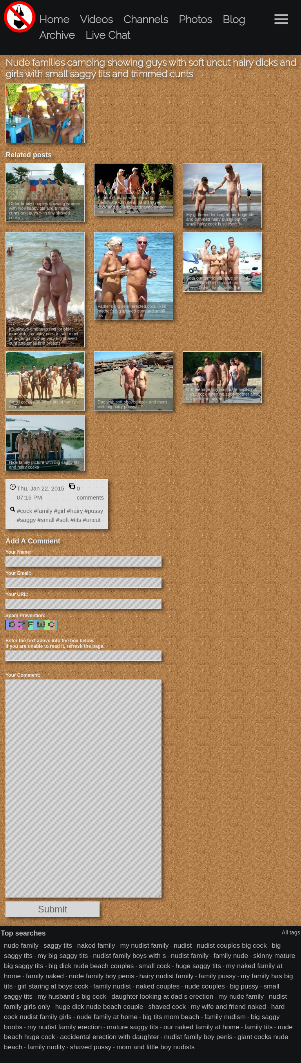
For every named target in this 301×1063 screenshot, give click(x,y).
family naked (45, 976)
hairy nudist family (167, 976)
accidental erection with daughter (109, 1037)
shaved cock (167, 1006)
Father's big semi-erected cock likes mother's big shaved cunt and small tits (132, 311)
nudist (183, 945)
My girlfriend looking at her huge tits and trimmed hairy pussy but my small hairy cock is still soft (220, 219)
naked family (96, 945)
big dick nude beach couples (91, 966)
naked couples (158, 986)
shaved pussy (91, 1047)
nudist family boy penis (198, 1037)
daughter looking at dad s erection (162, 996)
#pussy (94, 510)
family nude (231, 955)
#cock (24, 510)
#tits (76, 519)
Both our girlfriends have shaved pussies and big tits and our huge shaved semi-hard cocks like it (217, 283)
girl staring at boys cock (53, 986)
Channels (145, 19)
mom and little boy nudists (155, 1047)
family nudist (112, 986)
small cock (154, 966)
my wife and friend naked (228, 1006)
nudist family (190, 955)
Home (54, 19)
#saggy (26, 519)
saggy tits (58, 945)
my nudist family (144, 945)
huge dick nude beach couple (99, 1006)
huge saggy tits (198, 966)
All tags (291, 932)
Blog (234, 19)
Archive (57, 35)
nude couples (205, 986)
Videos (96, 19)
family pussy (217, 976)
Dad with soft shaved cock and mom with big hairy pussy (132, 404)
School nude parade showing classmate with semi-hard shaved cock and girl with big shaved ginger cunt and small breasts (132, 204)
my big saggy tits (63, 955)
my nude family (241, 996)
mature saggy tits (132, 1027)
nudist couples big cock (232, 945)
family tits (259, 1027)
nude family (21, 945)
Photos (195, 19)
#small (46, 519)
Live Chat (107, 35)
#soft (62, 519)
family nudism (225, 1017)
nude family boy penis (101, 976)
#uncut (91, 519)
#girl (59, 510)
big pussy (244, 986)
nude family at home (107, 1017)
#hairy (75, 510)
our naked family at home (201, 1027)
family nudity (46, 1047)
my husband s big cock (72, 996)
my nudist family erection (64, 1027)
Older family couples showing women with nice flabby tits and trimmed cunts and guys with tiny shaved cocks (44, 210)
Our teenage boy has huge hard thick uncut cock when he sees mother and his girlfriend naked (221, 394)
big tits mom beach (171, 1017)
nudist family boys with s (129, 955)
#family (43, 510)
